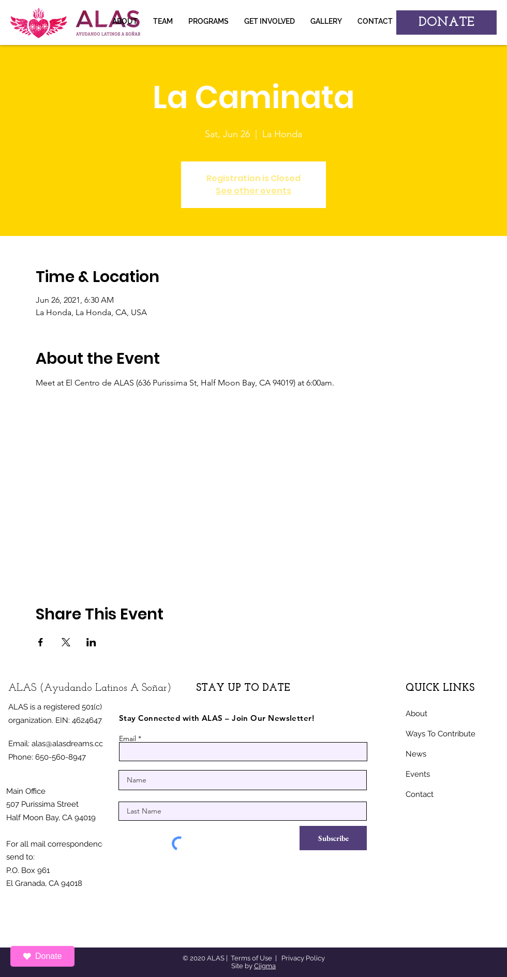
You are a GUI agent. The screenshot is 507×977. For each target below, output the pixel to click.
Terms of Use (251, 958)
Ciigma (265, 966)
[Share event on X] (66, 642)
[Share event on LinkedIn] (91, 642)
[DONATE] (446, 22)
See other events (253, 191)
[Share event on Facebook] (41, 642)
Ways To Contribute (440, 733)
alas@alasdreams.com (71, 743)
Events (418, 774)
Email (127, 738)
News (416, 754)
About (416, 713)
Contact (420, 794)
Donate (42, 956)
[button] (326, 21)
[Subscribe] (333, 838)
